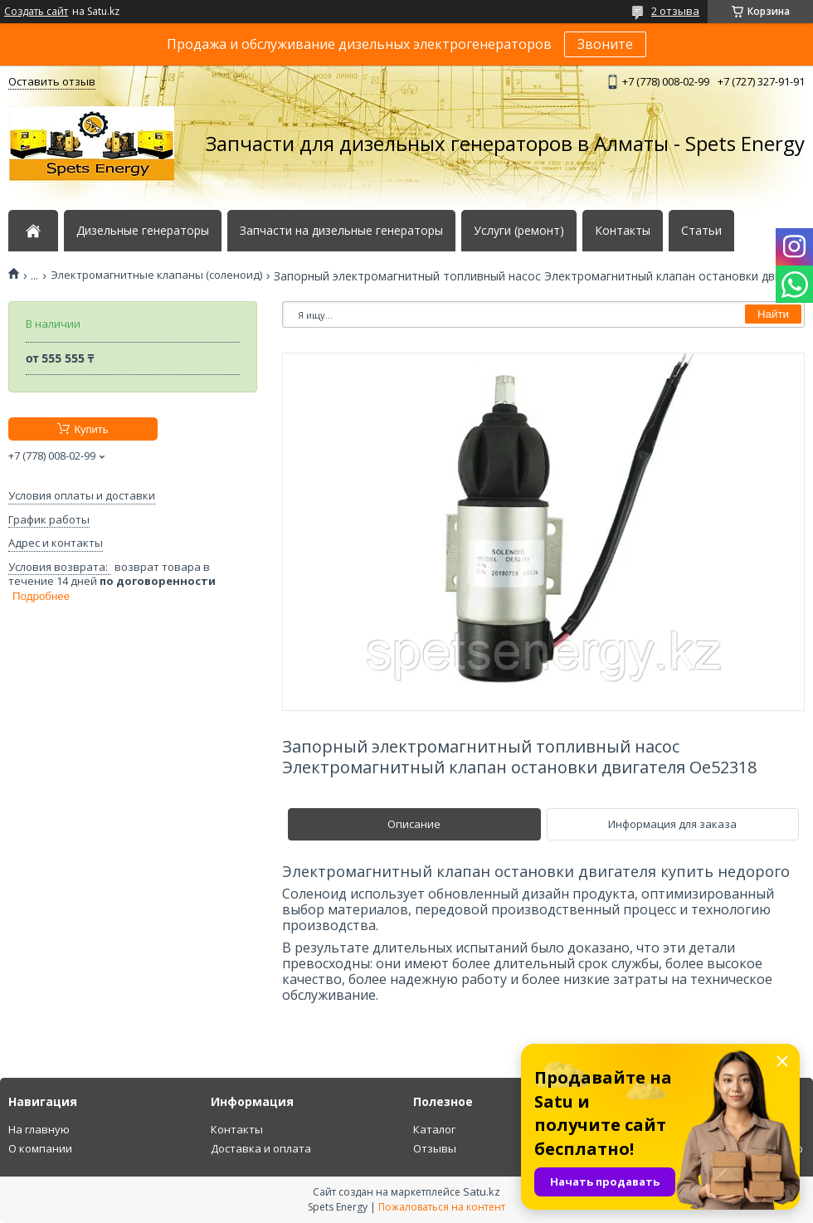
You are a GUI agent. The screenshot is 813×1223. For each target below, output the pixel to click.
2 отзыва (675, 10)
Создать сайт (36, 11)
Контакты (622, 230)
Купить (91, 429)
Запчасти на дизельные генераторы (341, 230)
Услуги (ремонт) (519, 230)
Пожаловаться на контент (441, 1207)
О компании (40, 1148)
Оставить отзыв (51, 81)
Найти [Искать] (773, 314)
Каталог (434, 1129)
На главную (39, 1129)
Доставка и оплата (261, 1148)
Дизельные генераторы (142, 230)
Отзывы (434, 1148)
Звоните (605, 44)
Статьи (701, 230)
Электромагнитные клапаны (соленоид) (156, 275)
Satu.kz (481, 1191)
